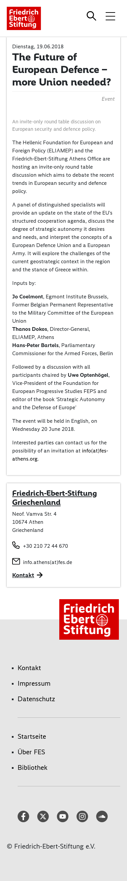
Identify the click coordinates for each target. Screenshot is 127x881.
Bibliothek (32, 767)
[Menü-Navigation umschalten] (110, 16)
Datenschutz (36, 699)
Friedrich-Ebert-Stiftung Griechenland (54, 497)
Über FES (31, 752)
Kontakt (29, 668)
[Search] (92, 16)
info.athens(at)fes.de (47, 562)
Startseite (32, 736)
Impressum (34, 683)
